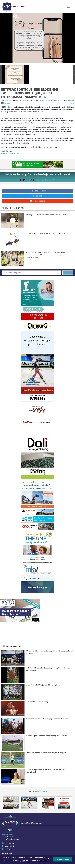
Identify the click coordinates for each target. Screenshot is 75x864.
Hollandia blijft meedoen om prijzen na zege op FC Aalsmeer (46, 736)
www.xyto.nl (9, 836)
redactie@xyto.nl (10, 833)
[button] (1, 74)
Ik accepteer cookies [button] (62, 859)
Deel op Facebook (37, 191)
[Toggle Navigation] (68, 6)
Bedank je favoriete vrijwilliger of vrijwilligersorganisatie (47, 233)
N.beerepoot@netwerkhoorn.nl (11, 153)
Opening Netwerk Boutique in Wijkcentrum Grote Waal (46, 214)
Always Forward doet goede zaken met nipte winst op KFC (45, 753)
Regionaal (6, 103)
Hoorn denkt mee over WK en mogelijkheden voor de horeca (46, 719)
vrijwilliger (41, 101)
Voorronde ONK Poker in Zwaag (36, 702)
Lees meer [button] (43, 860)
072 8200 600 (9, 831)
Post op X (37, 196)
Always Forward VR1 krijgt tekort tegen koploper (42, 685)
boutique (56, 101)
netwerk (49, 101)
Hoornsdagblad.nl (20, 7)
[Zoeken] (67, 272)
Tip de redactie (37, 201)
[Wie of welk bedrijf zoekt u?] (31, 272)
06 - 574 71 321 (45, 180)
